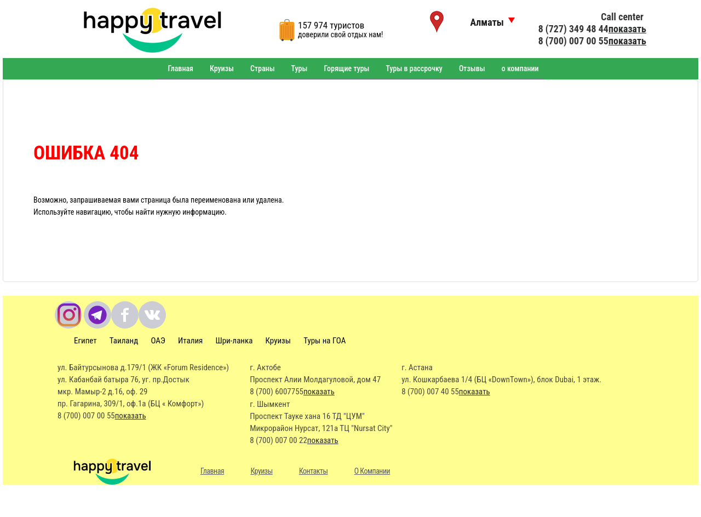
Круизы (222, 68)
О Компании (372, 471)
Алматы (487, 22)
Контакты (313, 471)
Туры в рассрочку (414, 68)
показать (627, 29)
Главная (180, 68)
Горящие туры (346, 68)
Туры (299, 68)
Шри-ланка (234, 341)
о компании (520, 68)
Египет (85, 341)
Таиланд (124, 341)
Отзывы (472, 68)
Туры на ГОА (324, 341)
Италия (190, 341)
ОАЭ (158, 341)
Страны (262, 68)
